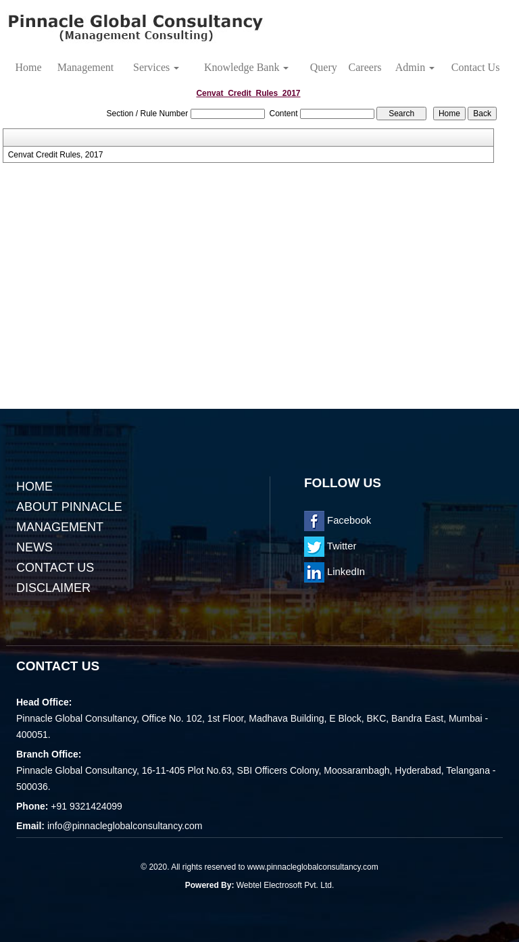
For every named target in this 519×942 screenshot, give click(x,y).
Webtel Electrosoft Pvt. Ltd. (286, 885)
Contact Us (475, 67)
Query (323, 67)
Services (156, 67)
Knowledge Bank (246, 67)
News (34, 547)
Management (85, 67)
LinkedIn (334, 571)
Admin (415, 67)
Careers (365, 67)
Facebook (337, 520)
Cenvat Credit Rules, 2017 (55, 154)
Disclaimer (53, 588)
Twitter (330, 546)
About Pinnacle (69, 507)
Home (28, 67)
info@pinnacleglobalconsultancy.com (125, 825)
